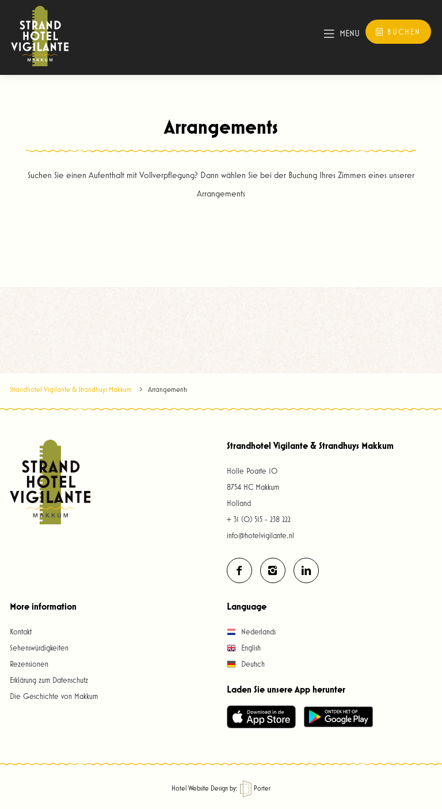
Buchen (398, 31)
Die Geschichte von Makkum (54, 696)
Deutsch (246, 663)
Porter (255, 788)
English (244, 647)
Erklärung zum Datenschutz (49, 680)
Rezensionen (29, 663)
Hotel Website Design (200, 788)
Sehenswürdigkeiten (39, 647)
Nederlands (251, 631)
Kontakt (21, 631)
